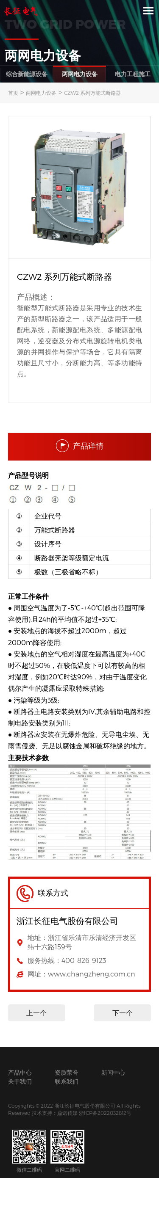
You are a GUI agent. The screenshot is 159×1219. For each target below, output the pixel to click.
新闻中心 (113, 1072)
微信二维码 (29, 1151)
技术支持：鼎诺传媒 (55, 1113)
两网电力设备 (80, 73)
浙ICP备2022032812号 (105, 1113)
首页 (13, 93)
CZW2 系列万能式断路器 (92, 93)
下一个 (122, 1013)
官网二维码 (67, 1151)
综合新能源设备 (26, 73)
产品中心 (20, 1072)
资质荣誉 (66, 1072)
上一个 (36, 1013)
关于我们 (20, 1081)
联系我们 (66, 1081)
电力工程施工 (133, 73)
